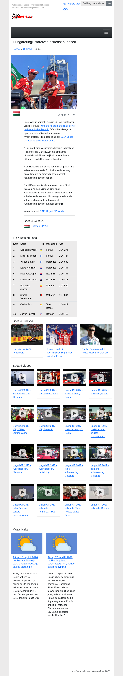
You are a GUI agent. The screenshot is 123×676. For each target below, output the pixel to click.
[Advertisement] (96, 69)
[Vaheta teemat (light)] (74, 4)
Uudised (27, 49)
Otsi (109, 3)
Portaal (16, 49)
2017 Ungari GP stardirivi (53, 211)
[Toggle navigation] (106, 32)
